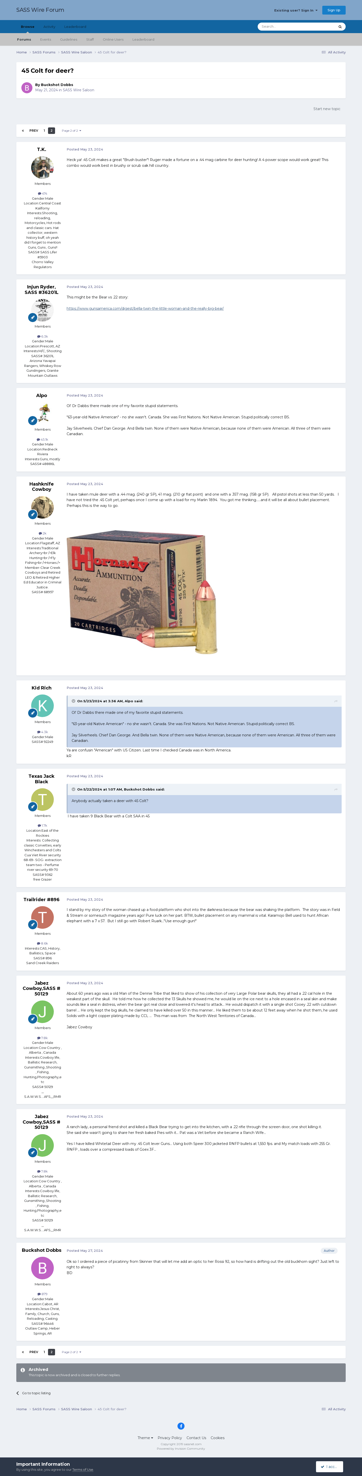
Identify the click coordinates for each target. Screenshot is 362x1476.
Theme (145, 1438)
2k (43, 533)
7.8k (42, 1038)
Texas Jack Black (41, 779)
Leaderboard (143, 39)
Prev (33, 130)
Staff (90, 39)
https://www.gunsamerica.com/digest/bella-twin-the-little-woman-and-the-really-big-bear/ (145, 308)
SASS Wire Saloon (78, 90)
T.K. (41, 149)
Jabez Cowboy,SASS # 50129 (41, 988)
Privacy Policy (170, 1438)
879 (42, 1294)
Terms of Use (82, 1469)
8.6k (42, 943)
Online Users (113, 39)
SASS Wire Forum (40, 10)
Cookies (217, 1438)
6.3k (42, 336)
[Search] (284, 27)
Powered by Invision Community (181, 1448)
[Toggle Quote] (74, 701)
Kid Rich (42, 688)
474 (42, 193)
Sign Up (334, 10)
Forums (24, 39)
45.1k (42, 439)
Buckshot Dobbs (57, 85)
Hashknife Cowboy (41, 486)
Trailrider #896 (41, 899)
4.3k (42, 732)
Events (45, 39)
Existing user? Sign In (296, 10)
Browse (27, 29)
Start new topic (326, 109)
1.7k (42, 825)
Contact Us (196, 1438)
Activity (49, 27)
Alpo (41, 395)
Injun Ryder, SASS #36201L (42, 289)
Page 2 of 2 (71, 130)
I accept (330, 1466)
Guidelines (68, 39)
